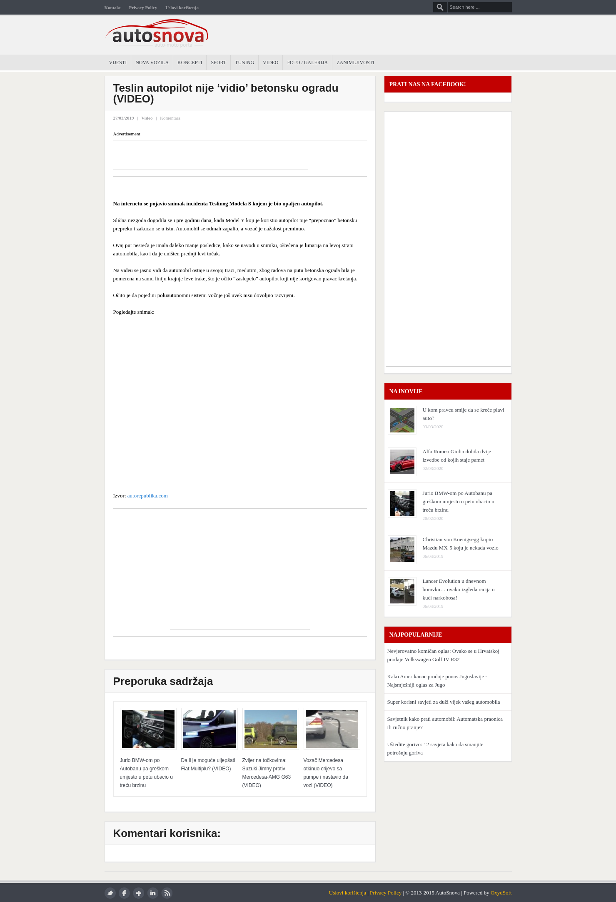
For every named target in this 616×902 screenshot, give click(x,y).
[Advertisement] (210, 157)
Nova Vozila (152, 62)
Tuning (244, 62)
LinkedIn (152, 893)
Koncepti (189, 62)
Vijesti (118, 62)
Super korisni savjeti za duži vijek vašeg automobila (443, 702)
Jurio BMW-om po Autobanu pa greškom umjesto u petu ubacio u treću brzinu (458, 501)
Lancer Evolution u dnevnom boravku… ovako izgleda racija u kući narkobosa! (459, 589)
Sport (218, 62)
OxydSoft (501, 893)
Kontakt (113, 7)
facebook (124, 893)
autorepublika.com (147, 495)
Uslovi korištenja (182, 7)
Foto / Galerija (307, 62)
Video (270, 62)
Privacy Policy (143, 7)
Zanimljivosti (355, 62)
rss (166, 893)
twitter (110, 893)
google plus (138, 893)
